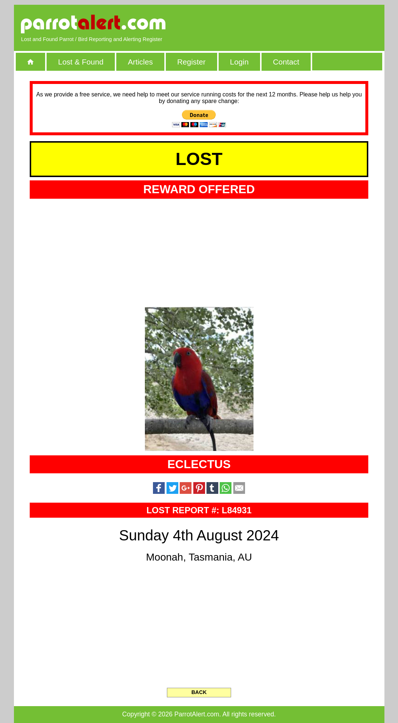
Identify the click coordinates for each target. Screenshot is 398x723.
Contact (286, 62)
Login (239, 62)
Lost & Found (80, 62)
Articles (140, 62)
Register (191, 62)
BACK (199, 692)
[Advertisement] (292, 24)
